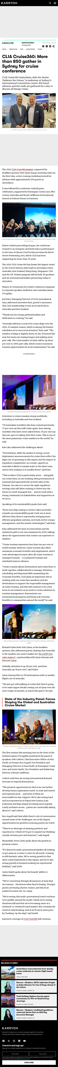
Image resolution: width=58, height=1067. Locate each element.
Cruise (40, 49)
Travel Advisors (28, 1004)
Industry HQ (13, 49)
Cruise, (18, 977)
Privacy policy (26, 1058)
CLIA (21, 49)
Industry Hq (30, 990)
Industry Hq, (20, 1004)
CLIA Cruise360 (30, 919)
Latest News (30, 49)
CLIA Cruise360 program (22, 169)
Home (4, 49)
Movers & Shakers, (21, 990)
